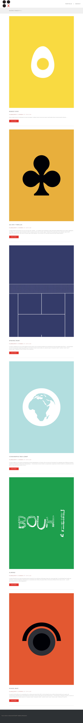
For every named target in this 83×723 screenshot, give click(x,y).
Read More (14, 236)
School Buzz (13, 688)
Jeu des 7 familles (15, 224)
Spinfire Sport (14, 340)
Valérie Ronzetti (15, 10)
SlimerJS (12, 572)
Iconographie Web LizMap (18, 456)
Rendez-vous (14, 111)
